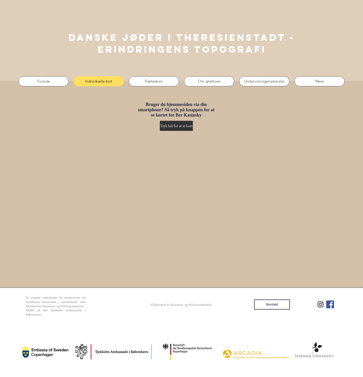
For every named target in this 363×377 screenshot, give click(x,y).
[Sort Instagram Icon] (320, 304)
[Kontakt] (272, 304)
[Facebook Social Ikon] (330, 304)
